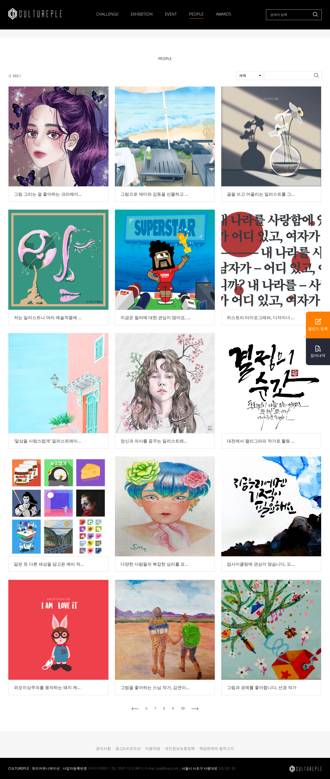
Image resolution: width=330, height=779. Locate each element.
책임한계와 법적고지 (216, 748)
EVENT (171, 14)
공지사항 (103, 748)
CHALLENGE (107, 14)
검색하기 (315, 14)
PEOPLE (196, 14)
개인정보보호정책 (180, 748)
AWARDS (223, 14)
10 (183, 708)
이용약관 (152, 748)
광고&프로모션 (128, 748)
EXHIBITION (142, 14)
